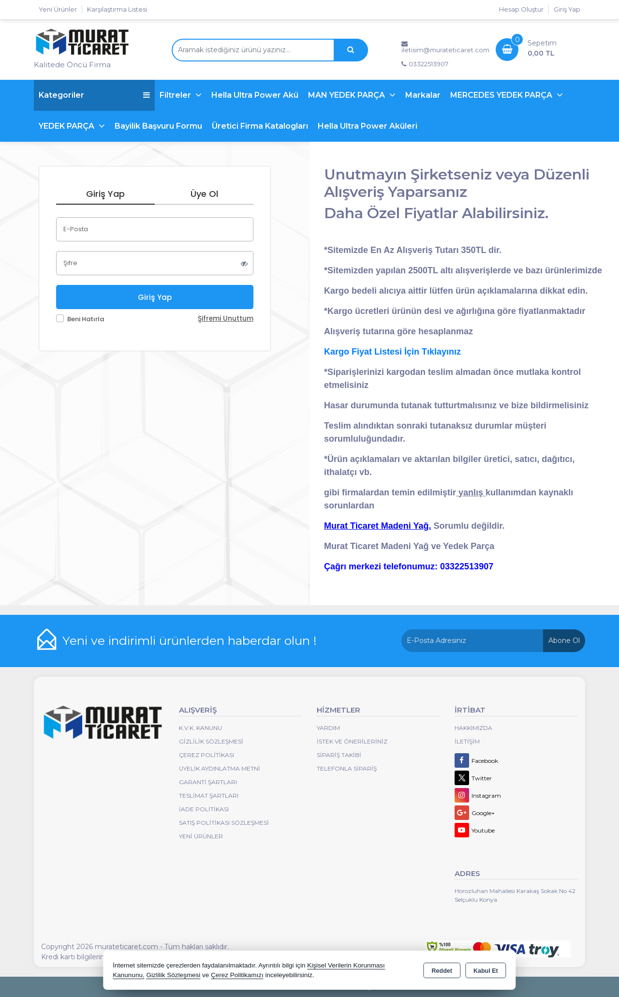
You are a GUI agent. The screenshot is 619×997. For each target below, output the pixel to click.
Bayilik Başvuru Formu (158, 126)
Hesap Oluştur (521, 9)
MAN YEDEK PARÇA (347, 95)
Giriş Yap (567, 9)
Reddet (442, 970)
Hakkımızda (473, 727)
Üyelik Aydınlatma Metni (219, 768)
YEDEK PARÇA (67, 126)
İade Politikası (204, 809)
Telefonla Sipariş (347, 768)
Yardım (328, 727)
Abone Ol (564, 640)
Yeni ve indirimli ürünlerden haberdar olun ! (189, 640)
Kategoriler (94, 95)
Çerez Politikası (206, 755)
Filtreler (176, 95)
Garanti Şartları (208, 782)
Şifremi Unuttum (225, 318)
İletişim (467, 741)
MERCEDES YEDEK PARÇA (502, 95)
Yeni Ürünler (201, 836)
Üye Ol (204, 194)
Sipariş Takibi (339, 755)
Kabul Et (485, 970)
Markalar (423, 95)
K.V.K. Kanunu (200, 727)
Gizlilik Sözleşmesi (211, 741)
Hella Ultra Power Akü (254, 95)
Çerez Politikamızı (237, 975)
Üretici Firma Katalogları (260, 126)
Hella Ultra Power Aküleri (367, 126)
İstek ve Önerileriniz (352, 741)
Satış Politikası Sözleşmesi (224, 822)
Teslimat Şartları (208, 795)
